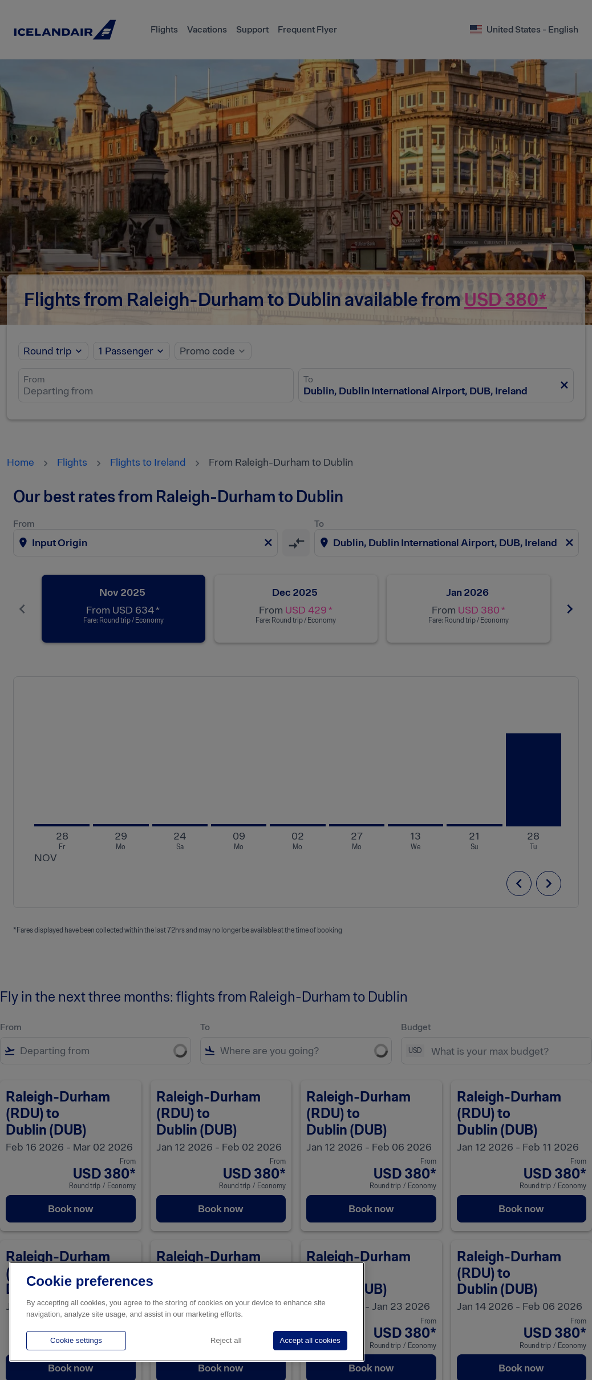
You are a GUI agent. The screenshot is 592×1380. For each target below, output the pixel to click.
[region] (186, 1312)
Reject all (226, 1340)
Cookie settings (76, 1340)
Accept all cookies (310, 1340)
